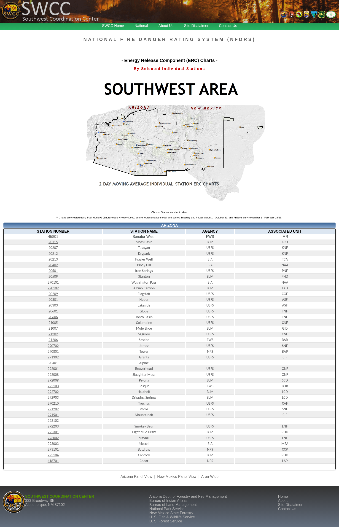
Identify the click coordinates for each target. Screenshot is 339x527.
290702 (53, 346)
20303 (53, 305)
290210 (53, 403)
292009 (53, 380)
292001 (53, 368)
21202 (53, 334)
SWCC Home (113, 26)
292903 (53, 397)
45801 (53, 237)
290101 (53, 282)
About (283, 501)
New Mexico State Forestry (171, 513)
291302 (53, 357)
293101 (53, 449)
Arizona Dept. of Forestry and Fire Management (188, 496)
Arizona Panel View (136, 477)
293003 (53, 443)
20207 (53, 247)
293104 (53, 455)
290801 (53, 351)
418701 (53, 461)
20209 (53, 294)
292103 (53, 386)
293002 (53, 438)
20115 (53, 242)
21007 (53, 328)
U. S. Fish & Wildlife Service (172, 517)
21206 (53, 340)
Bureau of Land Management (173, 505)
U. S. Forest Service (165, 521)
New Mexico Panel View (176, 477)
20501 (53, 271)
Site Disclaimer (196, 26)
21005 (53, 322)
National (141, 26)
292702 (53, 392)
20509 (53, 276)
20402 (53, 265)
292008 (53, 374)
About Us (166, 26)
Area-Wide (210, 477)
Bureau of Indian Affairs (168, 501)
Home (283, 496)
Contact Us (228, 26)
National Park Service (167, 509)
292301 (53, 432)
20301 (53, 299)
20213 (53, 259)
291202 (53, 409)
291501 (53, 415)
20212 (53, 253)
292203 (53, 426)
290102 (53, 288)
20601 (53, 311)
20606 (53, 317)
